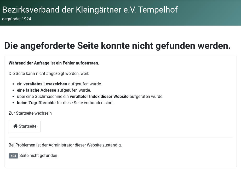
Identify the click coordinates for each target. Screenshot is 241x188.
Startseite (24, 126)
